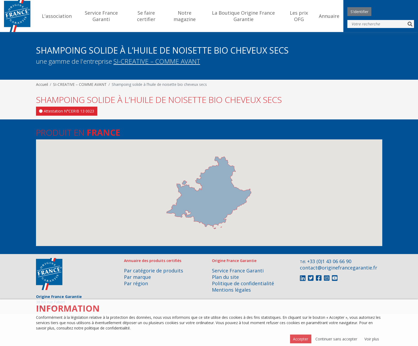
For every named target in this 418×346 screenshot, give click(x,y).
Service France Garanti (101, 16)
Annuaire (329, 16)
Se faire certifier (146, 16)
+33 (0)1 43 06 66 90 (329, 261)
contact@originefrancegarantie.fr (338, 267)
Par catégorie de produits (153, 270)
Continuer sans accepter (336, 338)
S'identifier (359, 11)
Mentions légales (231, 290)
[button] (192, 209)
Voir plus (371, 338)
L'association (57, 16)
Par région (136, 283)
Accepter (300, 338)
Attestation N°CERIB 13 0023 (66, 111)
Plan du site (225, 277)
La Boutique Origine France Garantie (243, 16)
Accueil (42, 84)
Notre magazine (185, 16)
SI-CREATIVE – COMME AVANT (157, 61)
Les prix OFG (299, 16)
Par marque (137, 277)
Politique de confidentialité (243, 283)
